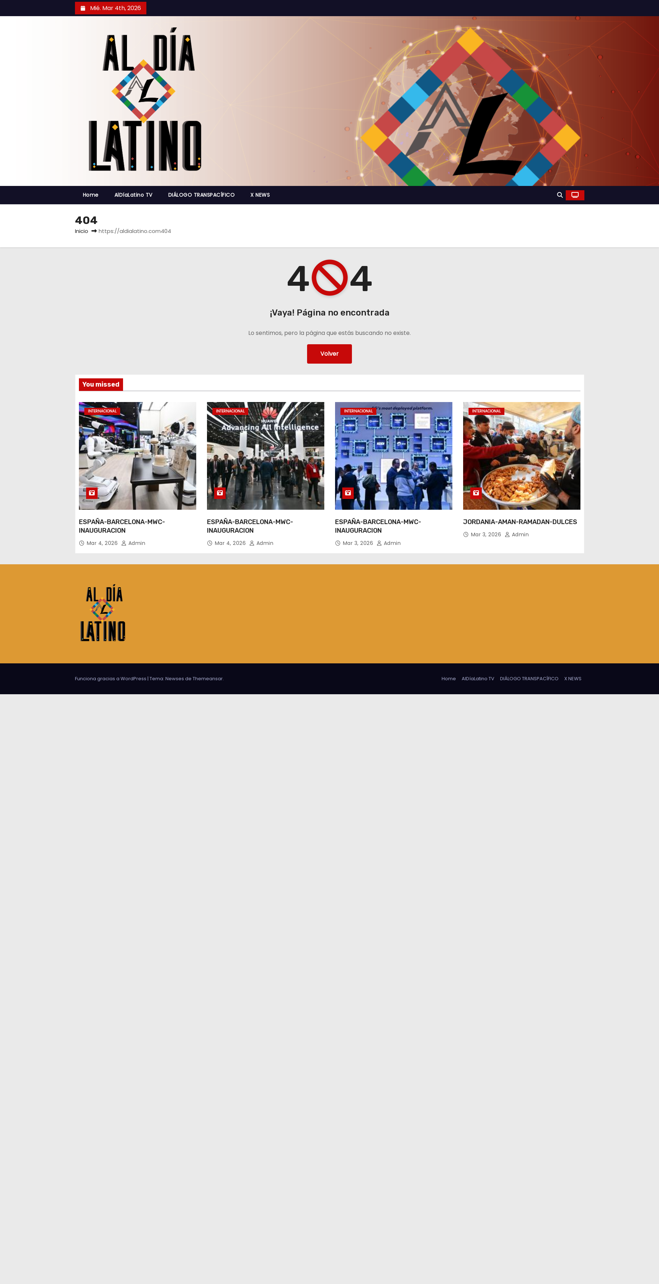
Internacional (102, 411)
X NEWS (260, 195)
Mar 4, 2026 (103, 543)
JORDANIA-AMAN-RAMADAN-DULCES (520, 522)
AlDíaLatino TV (133, 195)
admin (133, 543)
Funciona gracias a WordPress (111, 678)
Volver (329, 354)
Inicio (81, 231)
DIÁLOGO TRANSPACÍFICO (201, 195)
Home (91, 195)
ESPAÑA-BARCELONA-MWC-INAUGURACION (122, 526)
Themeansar (208, 678)
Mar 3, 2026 (359, 543)
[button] (560, 195)
